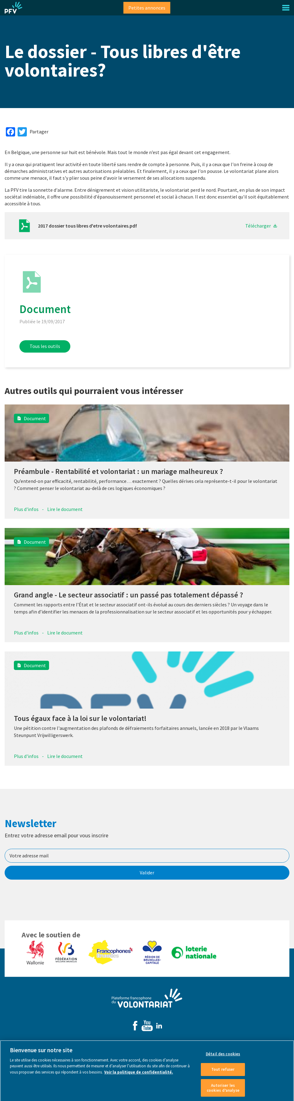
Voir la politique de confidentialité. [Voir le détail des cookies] (138, 1074)
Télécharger (258, 226)
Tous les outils (45, 346)
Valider (147, 872)
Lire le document (65, 509)
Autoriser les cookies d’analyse (223, 1090)
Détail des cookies (223, 1056)
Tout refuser (223, 1071)
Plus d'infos (26, 509)
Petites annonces (146, 8)
